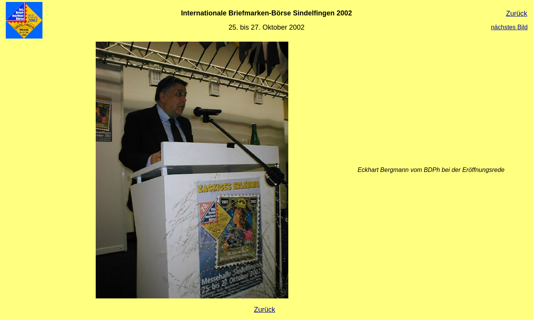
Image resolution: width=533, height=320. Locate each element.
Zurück (516, 13)
